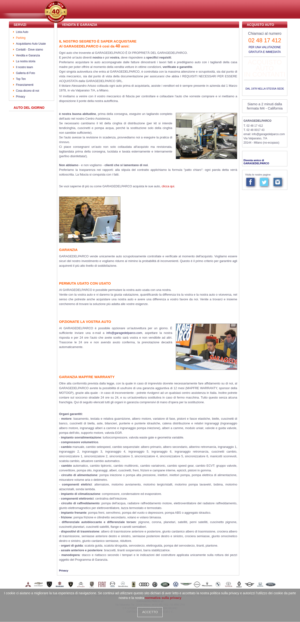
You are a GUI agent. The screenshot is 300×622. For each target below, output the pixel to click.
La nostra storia (25, 61)
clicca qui (168, 186)
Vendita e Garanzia (28, 55)
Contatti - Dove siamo (29, 49)
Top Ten (21, 79)
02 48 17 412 (264, 40)
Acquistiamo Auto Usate (31, 43)
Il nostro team (24, 67)
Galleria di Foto (25, 73)
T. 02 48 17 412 (253, 125)
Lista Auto (22, 32)
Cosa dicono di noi (27, 90)
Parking (21, 37)
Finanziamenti (25, 84)
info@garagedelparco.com (124, 333)
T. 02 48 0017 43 (254, 130)
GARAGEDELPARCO (257, 120)
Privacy (20, 96)
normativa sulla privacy (163, 598)
